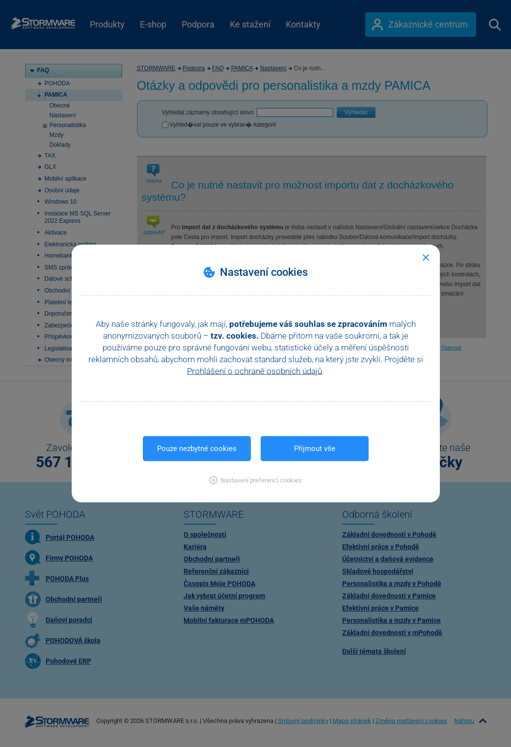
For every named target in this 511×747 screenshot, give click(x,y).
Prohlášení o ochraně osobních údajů (254, 371)
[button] (255, 480)
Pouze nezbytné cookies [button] (197, 448)
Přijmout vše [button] (314, 448)
